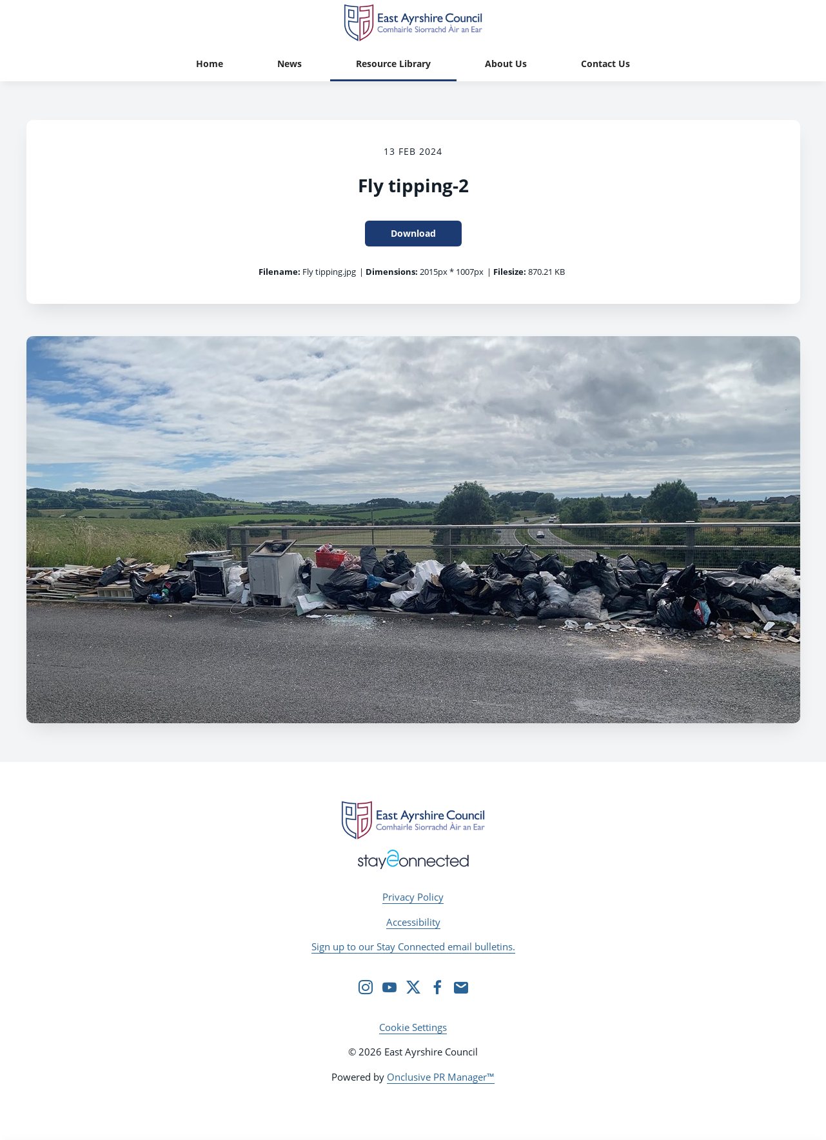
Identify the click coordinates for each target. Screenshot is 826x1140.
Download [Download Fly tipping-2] (413, 233)
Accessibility (413, 921)
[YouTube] (389, 987)
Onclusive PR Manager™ (441, 1076)
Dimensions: (392, 271)
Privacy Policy (413, 896)
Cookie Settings (413, 1027)
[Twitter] (413, 987)
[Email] (461, 987)
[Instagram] (366, 987)
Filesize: (509, 271)
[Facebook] (437, 987)
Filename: (279, 271)
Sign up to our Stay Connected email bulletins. (413, 946)
